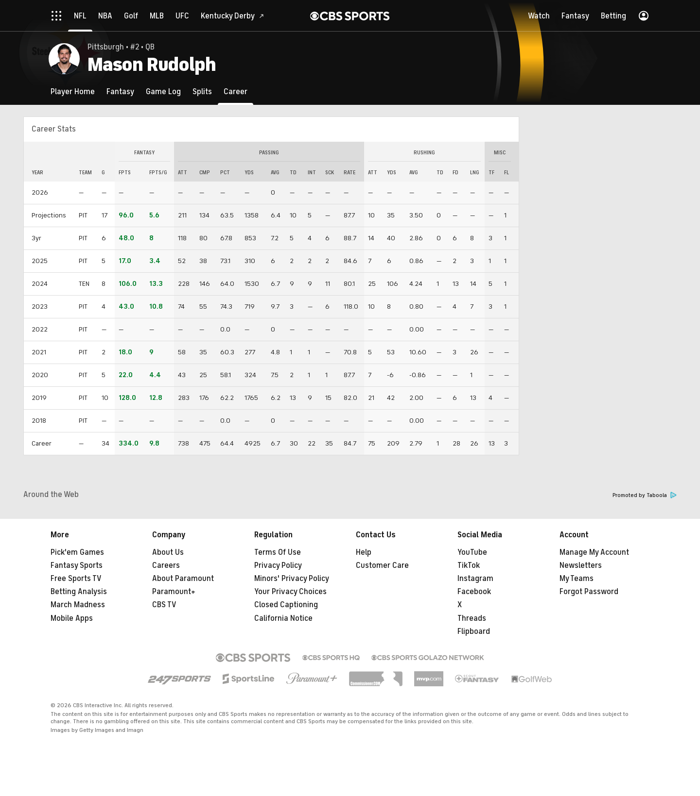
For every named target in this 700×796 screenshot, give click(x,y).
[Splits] (202, 91)
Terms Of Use (277, 552)
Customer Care (382, 565)
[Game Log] (163, 91)
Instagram (475, 578)
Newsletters (581, 565)
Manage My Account (594, 552)
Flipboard (473, 631)
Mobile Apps (72, 618)
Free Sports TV (76, 578)
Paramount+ (173, 592)
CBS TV (164, 605)
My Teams (577, 578)
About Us (168, 552)
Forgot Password (589, 592)
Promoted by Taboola (644, 495)
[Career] (235, 91)
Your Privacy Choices (290, 592)
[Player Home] (73, 91)
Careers (166, 565)
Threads (471, 618)
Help (363, 552)
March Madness (78, 605)
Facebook (474, 592)
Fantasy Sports (77, 565)
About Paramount (183, 578)
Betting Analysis (79, 592)
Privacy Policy (278, 565)
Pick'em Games (77, 552)
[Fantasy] (120, 91)
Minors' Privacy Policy (291, 578)
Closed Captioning (286, 605)
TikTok (468, 565)
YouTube (472, 552)
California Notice (283, 618)
